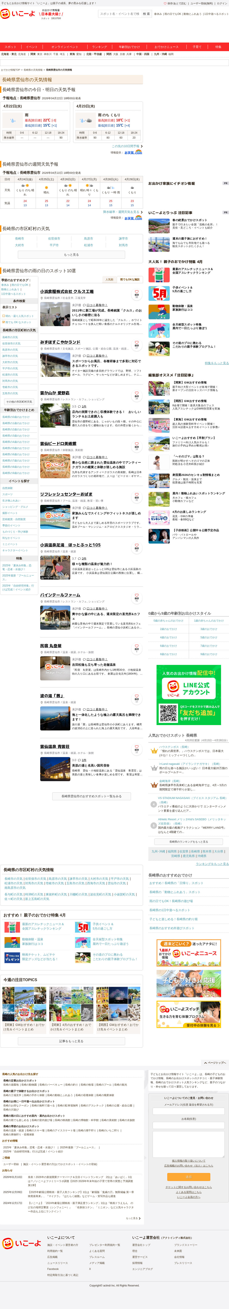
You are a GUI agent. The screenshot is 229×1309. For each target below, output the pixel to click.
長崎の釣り (71, 1084)
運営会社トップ (141, 1244)
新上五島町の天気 (37, 899)
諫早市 (123, 238)
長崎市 (19, 238)
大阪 (115, 54)
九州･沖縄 (158, 851)
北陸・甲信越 (94, 54)
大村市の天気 (10, 362)
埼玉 (62, 54)
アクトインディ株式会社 (176, 1237)
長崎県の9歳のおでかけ (16, 473)
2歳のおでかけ (168, 629)
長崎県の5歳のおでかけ (16, 448)
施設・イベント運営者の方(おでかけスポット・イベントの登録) (60, 1164)
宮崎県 (175, 856)
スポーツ (7, 494)
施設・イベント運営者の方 (62, 1244)
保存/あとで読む (175, 3)
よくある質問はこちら (189, 1192)
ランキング (99, 47)
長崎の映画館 (62, 1120)
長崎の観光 (120, 1084)
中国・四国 (142, 54)
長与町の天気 (14, 894)
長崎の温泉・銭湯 (13, 1130)
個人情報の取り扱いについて (189, 1160)
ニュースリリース (57, 1263)
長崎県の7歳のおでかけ (16, 460)
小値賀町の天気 (124, 894)
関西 (109, 54)
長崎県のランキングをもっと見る (188, 841)
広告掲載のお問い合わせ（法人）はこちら (188, 1165)
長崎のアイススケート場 (61, 1130)
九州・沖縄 (160, 54)
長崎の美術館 (109, 1120)
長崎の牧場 (87, 1084)
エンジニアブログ (142, 1269)
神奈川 (48, 54)
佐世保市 (54, 238)
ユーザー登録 (11, 1164)
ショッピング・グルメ (15, 506)
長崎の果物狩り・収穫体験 (18, 1134)
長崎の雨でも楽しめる (16, 1120)
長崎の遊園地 (11, 1084)
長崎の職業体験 (105, 1095)
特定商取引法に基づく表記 (62, 1275)
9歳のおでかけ (208, 654)
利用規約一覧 (55, 1250)
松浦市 (88, 245)
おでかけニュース (167, 47)
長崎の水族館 (127, 1120)
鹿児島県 (189, 856)
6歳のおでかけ (168, 645)
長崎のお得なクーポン (16, 1105)
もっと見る (132, 1218)
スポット (11, 47)
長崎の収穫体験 (84, 1095)
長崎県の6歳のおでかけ (16, 454)
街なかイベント (11, 537)
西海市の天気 (96, 883)
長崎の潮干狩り (87, 1130)
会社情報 (179, 1257)
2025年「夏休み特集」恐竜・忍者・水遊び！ (16, 567)
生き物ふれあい (11, 500)
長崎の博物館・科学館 (86, 1120)
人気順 (109, 279)
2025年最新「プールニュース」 (18, 577)
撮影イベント (10, 513)
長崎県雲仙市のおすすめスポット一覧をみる (91, 796)
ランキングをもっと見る (212, 864)
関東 (33, 54)
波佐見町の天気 (100, 894)
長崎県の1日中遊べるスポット (169, 910)
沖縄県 (201, 856)
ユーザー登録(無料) (202, 3)
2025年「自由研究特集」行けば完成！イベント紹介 (18, 587)
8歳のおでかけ (168, 654)
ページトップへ (215, 1062)
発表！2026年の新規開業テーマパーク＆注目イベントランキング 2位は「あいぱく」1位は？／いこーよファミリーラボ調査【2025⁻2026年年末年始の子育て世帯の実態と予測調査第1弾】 (80, 1181)
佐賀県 (183, 851)
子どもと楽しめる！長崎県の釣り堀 (173, 919)
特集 (218, 47)
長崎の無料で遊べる (43, 1105)
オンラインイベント (64, 47)
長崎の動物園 (29, 1084)
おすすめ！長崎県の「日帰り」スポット (176, 883)
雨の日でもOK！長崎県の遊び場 (171, 901)
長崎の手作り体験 (34, 1095)
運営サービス (140, 1257)
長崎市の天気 (10, 337)
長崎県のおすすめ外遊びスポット (172, 928)
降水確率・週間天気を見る (121, 212)
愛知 (78, 54)
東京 (39, 54)
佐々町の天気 (14, 899)
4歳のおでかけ (168, 637)
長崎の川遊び (11, 1109)
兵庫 (129, 54)
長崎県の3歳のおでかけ (16, 435)
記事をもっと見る (71, 1041)
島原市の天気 (10, 349)
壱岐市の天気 (10, 387)
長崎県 (195, 851)
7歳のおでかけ (208, 645)
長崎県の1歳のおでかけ (16, 423)
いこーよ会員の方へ (188, 1197)
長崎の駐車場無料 (67, 1105)
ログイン (222, 3)
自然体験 (7, 488)
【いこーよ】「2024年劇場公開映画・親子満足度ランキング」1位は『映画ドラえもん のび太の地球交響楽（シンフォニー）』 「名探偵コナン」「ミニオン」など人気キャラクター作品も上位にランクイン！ (81, 1207)
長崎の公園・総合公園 (119, 1105)
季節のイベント (11, 525)
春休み (158, 13)
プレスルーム (97, 1257)
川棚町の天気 (78, 894)
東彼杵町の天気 (56, 894)
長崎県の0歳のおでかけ (16, 417)
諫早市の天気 (10, 355)
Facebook (53, 1269)
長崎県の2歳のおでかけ (16, 429)
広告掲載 (52, 1257)
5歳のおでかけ (208, 637)
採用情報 (137, 1263)
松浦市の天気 (10, 374)
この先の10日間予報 (125, 146)
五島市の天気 (10, 393)
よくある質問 (97, 1250)
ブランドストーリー (185, 1244)
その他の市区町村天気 (19, 401)
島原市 (88, 238)
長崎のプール (104, 1084)
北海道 (22, 54)
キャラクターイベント (15, 550)
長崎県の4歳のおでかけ (16, 441)
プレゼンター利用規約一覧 (104, 1244)
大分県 (218, 851)
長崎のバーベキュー (51, 1084)
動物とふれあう (193, 13)
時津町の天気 (34, 894)
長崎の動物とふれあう (60, 1095)
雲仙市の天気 (117, 883)
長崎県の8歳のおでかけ (16, 466)
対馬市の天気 (10, 380)
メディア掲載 (97, 1263)
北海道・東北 (9, 54)
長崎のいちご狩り (109, 1130)
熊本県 (207, 851)
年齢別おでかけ (129, 47)
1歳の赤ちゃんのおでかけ (209, 620)
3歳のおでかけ (208, 629)
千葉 (55, 54)
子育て (197, 47)
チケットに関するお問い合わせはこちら (189, 1187)
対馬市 (123, 245)
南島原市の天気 (15, 887)
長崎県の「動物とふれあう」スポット (175, 892)
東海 (72, 54)
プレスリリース (183, 1263)
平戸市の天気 (10, 368)
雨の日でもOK (172, 13)
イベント (32, 47)
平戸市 (54, 245)
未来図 (178, 1250)
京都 (122, 54)
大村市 (19, 245)
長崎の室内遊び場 (42, 1120)
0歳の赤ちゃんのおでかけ (168, 620)
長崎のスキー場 (35, 1130)
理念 (134, 1250)
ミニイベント (10, 544)
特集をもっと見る (217, 363)
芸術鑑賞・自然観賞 (14, 519)
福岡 (171, 54)
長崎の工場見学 (12, 1095)
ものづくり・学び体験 (15, 531)
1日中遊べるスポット (216, 13)
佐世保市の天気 (11, 343)
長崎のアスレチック (92, 1105)
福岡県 (172, 851)
